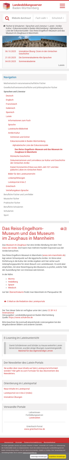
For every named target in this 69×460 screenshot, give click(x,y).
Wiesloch (12, 287)
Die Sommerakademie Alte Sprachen (35, 57)
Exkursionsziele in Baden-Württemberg (30, 28)
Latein (51, 26)
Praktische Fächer (12, 203)
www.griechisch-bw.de (34, 429)
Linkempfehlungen (16, 178)
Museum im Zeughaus (16, 245)
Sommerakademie (27, 61)
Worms (11, 279)
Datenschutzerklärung (29, 452)
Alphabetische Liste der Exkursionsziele (30, 145)
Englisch (10, 100)
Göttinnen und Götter (20, 137)
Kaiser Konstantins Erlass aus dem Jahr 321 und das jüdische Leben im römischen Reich (34, 168)
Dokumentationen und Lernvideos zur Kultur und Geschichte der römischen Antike (37, 161)
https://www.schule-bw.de (21, 317)
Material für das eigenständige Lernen (35, 351)
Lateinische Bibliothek (18, 129)
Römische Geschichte (20, 156)
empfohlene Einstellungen (57, 456)
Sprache (12, 124)
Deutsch (9, 96)
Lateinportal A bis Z (17, 182)
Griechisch (10, 186)
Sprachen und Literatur (36, 26)
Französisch (11, 104)
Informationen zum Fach (19, 120)
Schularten (9, 211)
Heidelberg (13, 282)
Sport (6, 215)
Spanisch (10, 112)
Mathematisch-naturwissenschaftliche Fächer (25, 83)
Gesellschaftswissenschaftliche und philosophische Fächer (30, 87)
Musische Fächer (11, 198)
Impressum (8, 443)
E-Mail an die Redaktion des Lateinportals (26, 301)
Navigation (10, 77)
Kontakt (19, 443)
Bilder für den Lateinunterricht (21, 174)
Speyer (11, 285)
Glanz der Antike (9, 248)
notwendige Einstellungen (39, 456)
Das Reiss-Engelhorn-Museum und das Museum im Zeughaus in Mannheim (38, 150)
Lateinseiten (34, 418)
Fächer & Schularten (15, 26)
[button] (42, 18)
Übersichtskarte (16, 292)
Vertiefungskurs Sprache (17, 190)
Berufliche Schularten (13, 207)
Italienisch (10, 108)
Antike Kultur (14, 133)
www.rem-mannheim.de (54, 255)
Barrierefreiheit (49, 443)
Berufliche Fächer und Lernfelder (18, 194)
